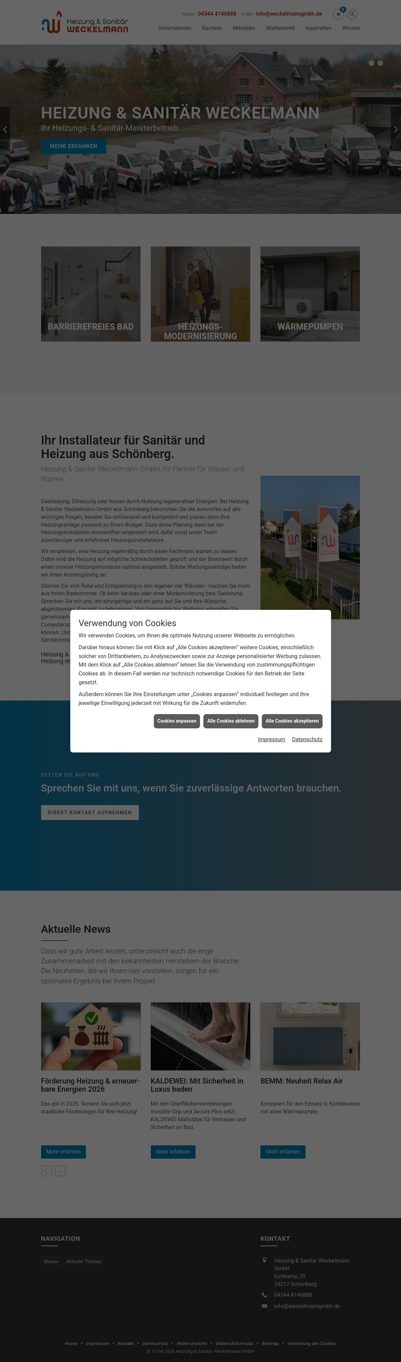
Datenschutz (307, 739)
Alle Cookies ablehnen (231, 721)
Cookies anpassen (177, 721)
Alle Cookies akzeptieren (292, 721)
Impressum (272, 739)
